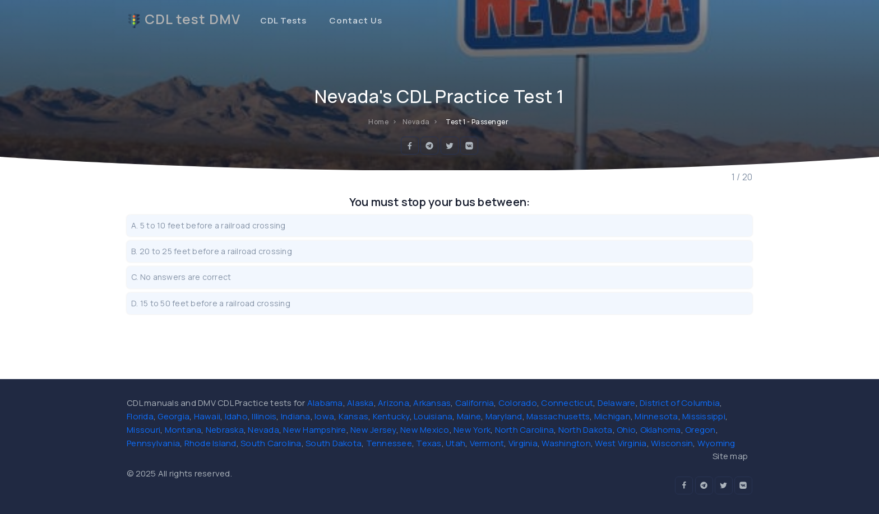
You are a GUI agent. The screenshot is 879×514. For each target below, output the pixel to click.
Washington (566, 443)
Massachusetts (558, 416)
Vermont (487, 443)
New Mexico (425, 430)
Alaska (360, 403)
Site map (730, 456)
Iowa (324, 416)
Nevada (263, 430)
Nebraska (225, 430)
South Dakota (334, 443)
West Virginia (620, 443)
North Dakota (585, 430)
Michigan (612, 416)
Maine (469, 416)
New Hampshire (314, 430)
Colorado (517, 403)
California (474, 403)
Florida (140, 416)
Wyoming (716, 443)
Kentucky (391, 416)
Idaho (236, 416)
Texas (428, 443)
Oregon (700, 430)
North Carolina (524, 430)
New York (472, 430)
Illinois (264, 416)
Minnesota (656, 416)
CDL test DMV (183, 19)
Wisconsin (672, 443)
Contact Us (355, 20)
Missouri (143, 430)
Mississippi (703, 416)
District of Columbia (680, 403)
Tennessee (389, 443)
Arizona (393, 403)
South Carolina (271, 443)
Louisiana (433, 416)
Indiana (296, 416)
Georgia (173, 416)
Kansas (354, 416)
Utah (455, 443)
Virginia (523, 443)
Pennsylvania (153, 443)
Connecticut (567, 403)
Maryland (503, 416)
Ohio (626, 430)
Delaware (617, 403)
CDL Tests (283, 20)
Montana (183, 430)
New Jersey (373, 430)
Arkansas (432, 403)
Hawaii (207, 416)
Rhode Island (210, 443)
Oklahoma (660, 430)
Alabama (325, 403)
